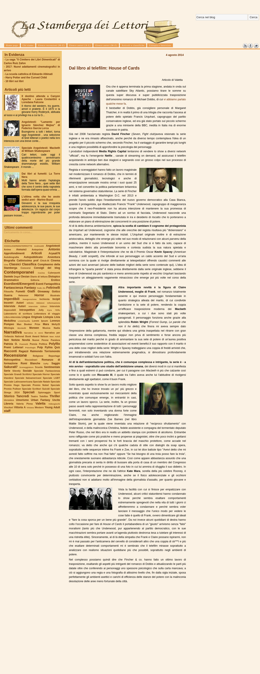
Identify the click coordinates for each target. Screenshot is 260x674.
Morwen (34, 327)
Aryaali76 (54, 253)
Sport (57, 392)
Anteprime (37, 249)
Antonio (54, 249)
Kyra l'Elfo (53, 310)
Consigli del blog (47, 267)
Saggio (56, 363)
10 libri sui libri (14, 81)
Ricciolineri (31, 359)
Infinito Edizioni (35, 303)
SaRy (46, 363)
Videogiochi (54, 404)
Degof (17, 276)
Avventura (54, 257)
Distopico (54, 276)
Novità (26, 340)
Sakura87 (11, 367)
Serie (7, 370)
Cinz (6, 264)
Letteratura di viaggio (47, 313)
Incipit (56, 299)
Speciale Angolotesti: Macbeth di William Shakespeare (41, 149)
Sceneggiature (26, 367)
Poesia (33, 344)
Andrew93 (39, 246)
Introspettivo (27, 309)
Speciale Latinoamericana (18, 381)
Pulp (40, 347)
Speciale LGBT (51, 378)
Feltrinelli (53, 287)
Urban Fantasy (40, 400)
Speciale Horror (41, 374)
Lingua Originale (32, 317)
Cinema (55, 260)
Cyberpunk (54, 272)
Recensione (15, 355)
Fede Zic (41, 288)
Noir (6, 340)
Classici (15, 264)
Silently (16, 370)
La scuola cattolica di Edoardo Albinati (28, 74)
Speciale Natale (41, 381)
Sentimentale (52, 367)
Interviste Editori (38, 306)
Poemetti (23, 344)
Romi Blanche (30, 363)
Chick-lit (44, 260)
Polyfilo (54, 343)
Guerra (8, 295)
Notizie (15, 340)
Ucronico (9, 400)
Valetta (41, 403)
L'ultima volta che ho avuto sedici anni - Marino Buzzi (41, 198)
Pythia (49, 347)
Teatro (34, 396)
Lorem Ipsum (40, 320)
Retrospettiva (12, 359)
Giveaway (44, 291)
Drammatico (11, 280)
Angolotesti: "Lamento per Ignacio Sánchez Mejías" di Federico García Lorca (41, 125)
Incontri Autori (14, 302)
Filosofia (8, 291)
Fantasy (30, 287)
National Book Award (27, 336)
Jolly (41, 310)
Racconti (10, 351)
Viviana (30, 407)
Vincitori (8, 407)
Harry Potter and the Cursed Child (26, 77)
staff (7, 411)
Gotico (56, 291)
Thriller (55, 396)
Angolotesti (53, 245)
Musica (46, 328)
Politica (43, 344)
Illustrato (55, 295)
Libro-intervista (12, 317)
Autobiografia (11, 257)
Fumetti (20, 291)
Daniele (8, 276)
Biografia (9, 260)
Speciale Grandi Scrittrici (18, 374)
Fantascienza (13, 287)
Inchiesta (44, 299)
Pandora (55, 340)
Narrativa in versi (33, 333)
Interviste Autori (15, 306)
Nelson (44, 336)
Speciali (29, 392)
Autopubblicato (33, 257)
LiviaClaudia (24, 321)
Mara (46, 324)
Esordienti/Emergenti (19, 283)
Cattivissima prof (27, 260)
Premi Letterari (13, 347)
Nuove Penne (40, 340)
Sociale (27, 370)
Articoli (36, 253)
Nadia (57, 328)
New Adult (54, 336)
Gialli (31, 291)
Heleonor (23, 295)
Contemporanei (19, 272)
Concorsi (26, 268)
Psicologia (30, 347)
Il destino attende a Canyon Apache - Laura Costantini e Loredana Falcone (41, 99)
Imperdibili (12, 299)
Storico (9, 396)
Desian (25, 276)
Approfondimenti (14, 253)
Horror (39, 295)
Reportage (54, 356)
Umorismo (22, 400)
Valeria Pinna (24, 403)
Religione (38, 356)
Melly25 (56, 324)
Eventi (40, 283)
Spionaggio (44, 392)
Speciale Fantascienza (47, 370)
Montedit (21, 328)
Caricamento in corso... (18, 232)
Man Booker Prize (28, 324)
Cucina (41, 273)
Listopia (48, 317)
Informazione (53, 303)
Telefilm (43, 396)
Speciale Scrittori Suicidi (36, 388)
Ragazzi (23, 351)
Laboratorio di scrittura (18, 313)
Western (39, 407)
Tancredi (22, 396)
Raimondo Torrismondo (45, 351)
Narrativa (13, 332)
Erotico (55, 280)
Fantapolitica (52, 283)
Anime (7, 249)
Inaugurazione (30, 299)
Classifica (29, 264)
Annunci (21, 249)
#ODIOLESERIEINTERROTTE (18, 246)
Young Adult (52, 407)
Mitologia (9, 328)
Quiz (57, 347)
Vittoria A (20, 407)
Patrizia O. (11, 343)
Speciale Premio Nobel (35, 385)
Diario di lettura (38, 276)
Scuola (38, 367)
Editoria (35, 280)
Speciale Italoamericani (28, 378)
